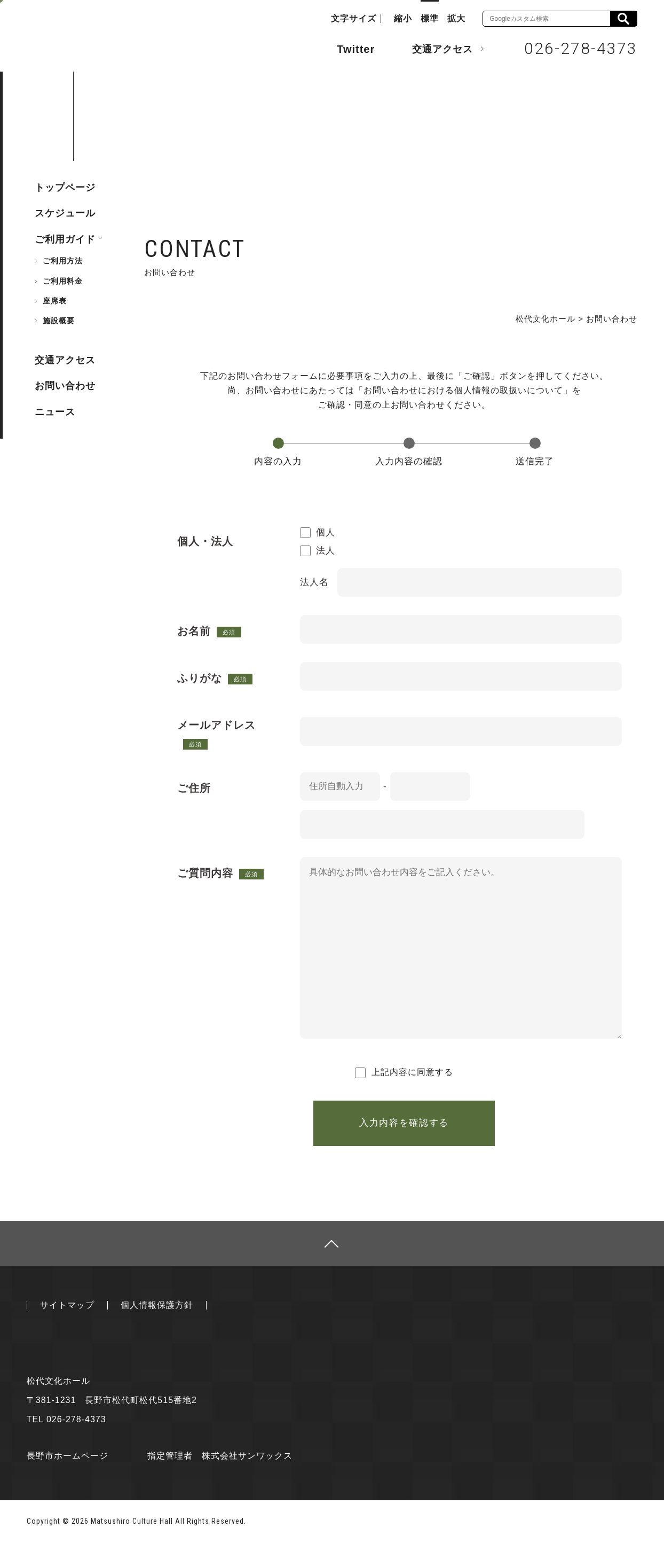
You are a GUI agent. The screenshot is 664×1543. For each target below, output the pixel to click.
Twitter (345, 48)
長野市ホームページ (67, 1455)
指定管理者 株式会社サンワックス (220, 1455)
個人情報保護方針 (157, 1305)
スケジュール (65, 213)
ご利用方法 (63, 260)
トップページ (65, 187)
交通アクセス (434, 48)
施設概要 (59, 320)
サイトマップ (67, 1305)
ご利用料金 (63, 281)
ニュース (55, 412)
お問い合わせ (65, 385)
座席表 (55, 301)
